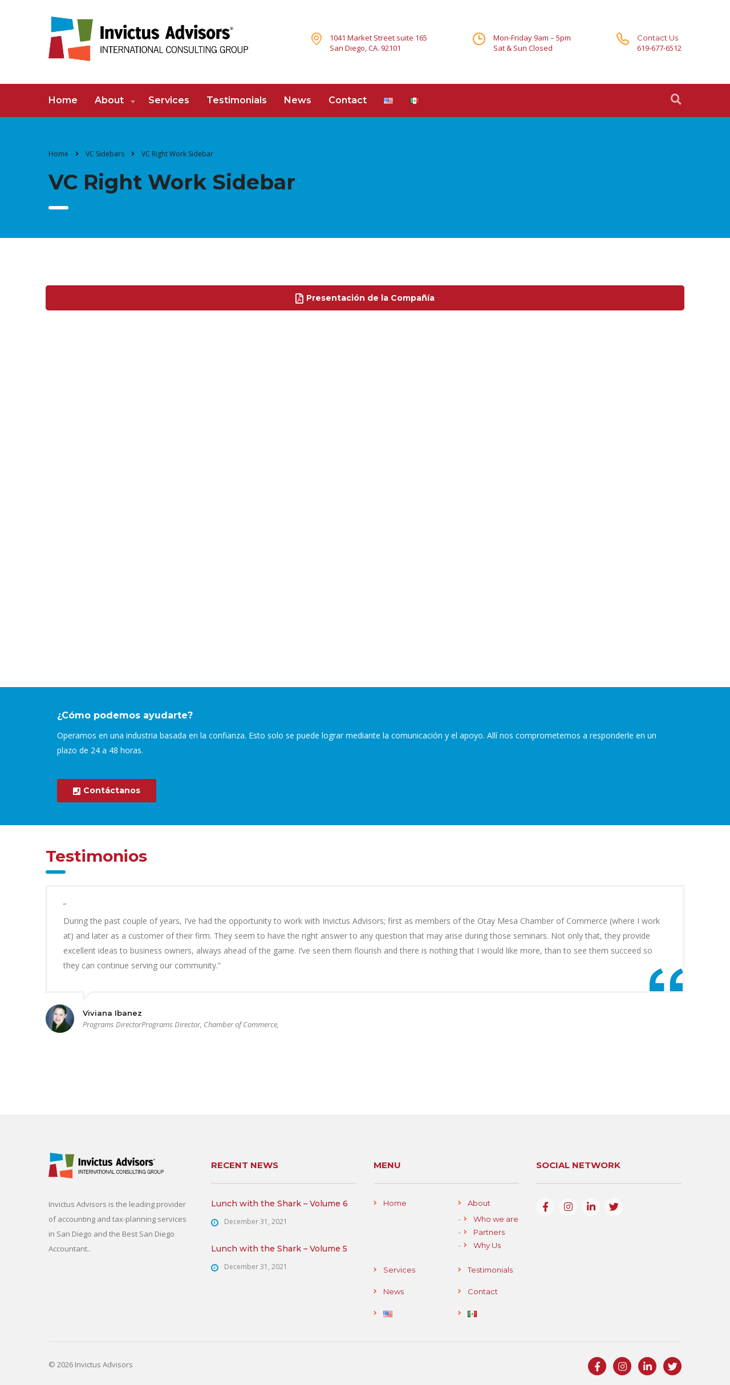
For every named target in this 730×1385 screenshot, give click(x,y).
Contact (347, 100)
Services (168, 100)
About (109, 100)
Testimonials (236, 100)
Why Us (487, 1245)
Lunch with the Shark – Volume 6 (279, 1203)
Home (63, 100)
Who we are (495, 1219)
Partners (489, 1232)
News (297, 100)
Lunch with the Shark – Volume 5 (279, 1248)
